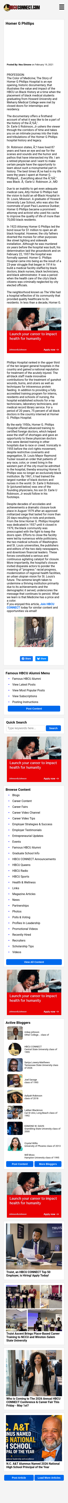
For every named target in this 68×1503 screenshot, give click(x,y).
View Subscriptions (24, 696)
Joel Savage (30, 1079)
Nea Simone (24, 64)
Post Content (34, 708)
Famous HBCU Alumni (26, 678)
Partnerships (20, 905)
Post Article (19, 1477)
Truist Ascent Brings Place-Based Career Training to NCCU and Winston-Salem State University (33, 1337)
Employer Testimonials (27, 830)
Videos (16, 952)
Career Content (22, 801)
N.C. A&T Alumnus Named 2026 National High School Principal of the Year (33, 1465)
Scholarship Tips (23, 946)
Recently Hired (21, 934)
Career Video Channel (26, 812)
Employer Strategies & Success (32, 824)
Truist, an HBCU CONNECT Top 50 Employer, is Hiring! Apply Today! (28, 1273)
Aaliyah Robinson (33, 1095)
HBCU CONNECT (33, 1046)
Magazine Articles (24, 894)
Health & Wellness (24, 882)
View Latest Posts (24, 684)
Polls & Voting (21, 917)
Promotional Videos (25, 929)
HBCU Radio (20, 870)
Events (16, 841)
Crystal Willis (31, 1143)
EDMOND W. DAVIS (34, 1126)
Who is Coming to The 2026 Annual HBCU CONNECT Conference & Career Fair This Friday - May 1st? (33, 1402)
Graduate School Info (26, 853)
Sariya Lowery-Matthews (37, 1062)
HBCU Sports (20, 876)
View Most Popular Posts (28, 690)
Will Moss (29, 1154)
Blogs (16, 795)
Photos (17, 911)
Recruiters (18, 940)
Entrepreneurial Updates (27, 836)
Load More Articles (49, 1477)
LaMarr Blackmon (33, 1110)
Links (15, 888)
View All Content (34, 962)
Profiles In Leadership (26, 923)
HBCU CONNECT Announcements (34, 859)
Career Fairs (20, 807)
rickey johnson (31, 1032)
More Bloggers (48, 1164)
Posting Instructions (25, 702)
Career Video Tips (23, 818)
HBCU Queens (21, 865)
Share (26, 658)
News (16, 900)
